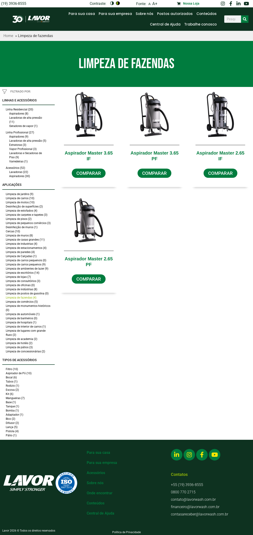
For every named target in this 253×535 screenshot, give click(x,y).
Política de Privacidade (126, 532)
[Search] (244, 19)
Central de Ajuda (165, 24)
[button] (89, 173)
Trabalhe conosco (200, 24)
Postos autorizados (175, 13)
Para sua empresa (115, 13)
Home (8, 36)
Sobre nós (144, 13)
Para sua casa (82, 13)
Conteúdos (206, 13)
